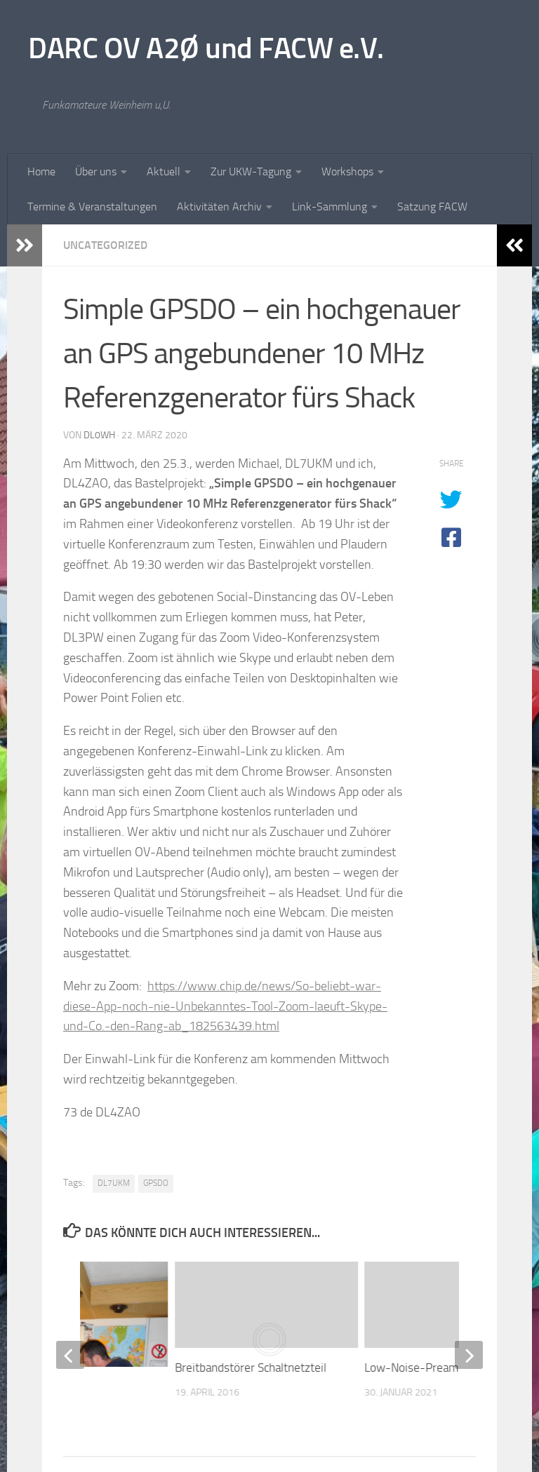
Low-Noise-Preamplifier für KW (445, 1367)
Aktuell (163, 171)
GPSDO (155, 1183)
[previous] (70, 1355)
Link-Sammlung (329, 206)
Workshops (347, 171)
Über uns (96, 171)
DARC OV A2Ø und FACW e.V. (206, 48)
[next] (469, 1355)
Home (41, 171)
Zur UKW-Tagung (251, 171)
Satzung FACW (432, 206)
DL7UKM (114, 1183)
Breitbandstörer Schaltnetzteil (250, 1367)
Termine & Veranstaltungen (92, 206)
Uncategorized (105, 245)
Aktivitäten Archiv (219, 206)
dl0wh (99, 435)
